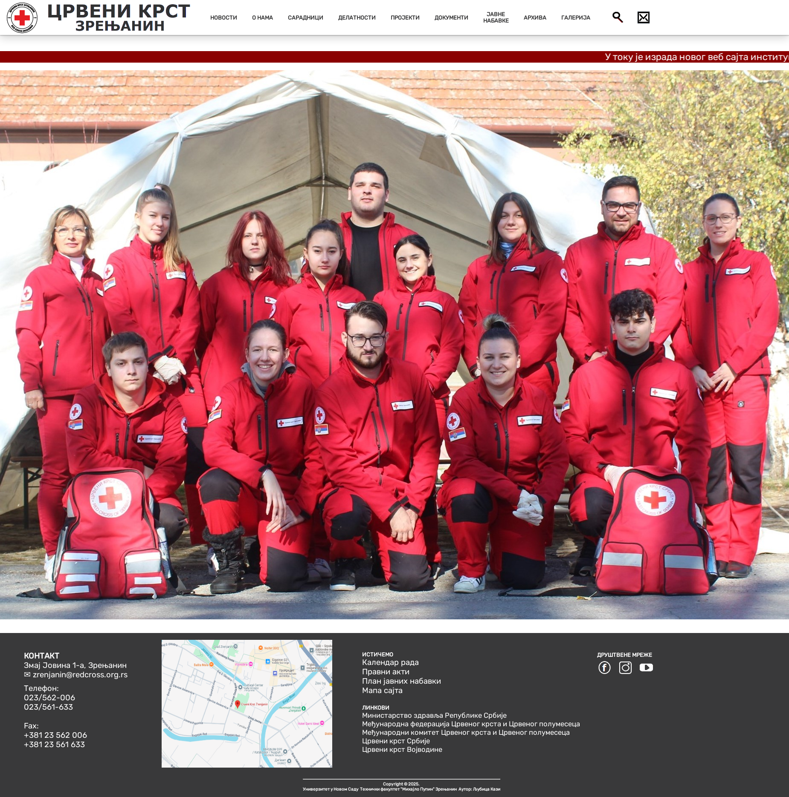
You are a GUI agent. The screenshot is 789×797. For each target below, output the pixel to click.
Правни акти (385, 671)
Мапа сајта (382, 690)
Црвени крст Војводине (402, 749)
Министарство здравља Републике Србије (434, 715)
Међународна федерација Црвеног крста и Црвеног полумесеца (471, 723)
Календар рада (390, 662)
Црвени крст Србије (396, 741)
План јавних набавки (401, 681)
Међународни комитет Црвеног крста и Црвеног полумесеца (466, 732)
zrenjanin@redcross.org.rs (80, 674)
